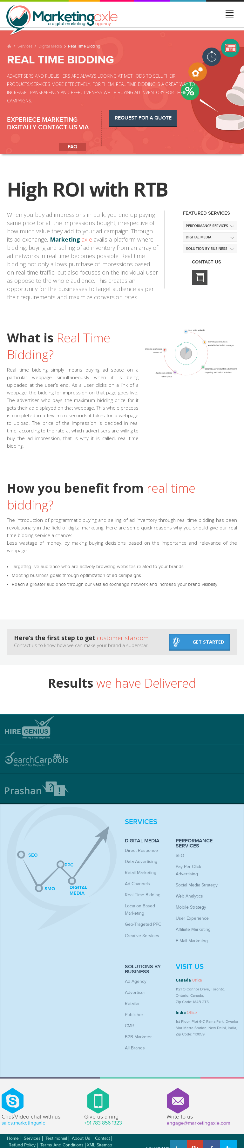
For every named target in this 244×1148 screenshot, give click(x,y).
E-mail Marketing (190, 928)
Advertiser (134, 979)
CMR (129, 1010)
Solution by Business (206, 248)
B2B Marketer (136, 1021)
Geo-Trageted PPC (141, 913)
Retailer (131, 989)
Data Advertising (139, 861)
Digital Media (50, 46)
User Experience (190, 907)
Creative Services (140, 923)
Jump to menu (230, 15)
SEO (179, 855)
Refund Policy (22, 1128)
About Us (81, 1121)
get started (198, 642)
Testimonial (56, 1121)
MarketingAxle (58, 1136)
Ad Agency (134, 968)
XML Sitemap (99, 1128)
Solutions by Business (143, 957)
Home (13, 1121)
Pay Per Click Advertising (197, 866)
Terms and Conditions (62, 1128)
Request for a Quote (143, 118)
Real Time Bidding (140, 892)
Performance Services (207, 225)
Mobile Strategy (189, 897)
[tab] (122, 729)
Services (24, 46)
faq (72, 147)
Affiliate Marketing (191, 918)
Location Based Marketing (147, 902)
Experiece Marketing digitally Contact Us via (48, 123)
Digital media (198, 237)
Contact (102, 1121)
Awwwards (224, 1128)
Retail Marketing (138, 871)
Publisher (133, 1000)
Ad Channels (136, 881)
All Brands (133, 1031)
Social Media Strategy (194, 876)
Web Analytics (188, 887)
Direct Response (139, 850)
